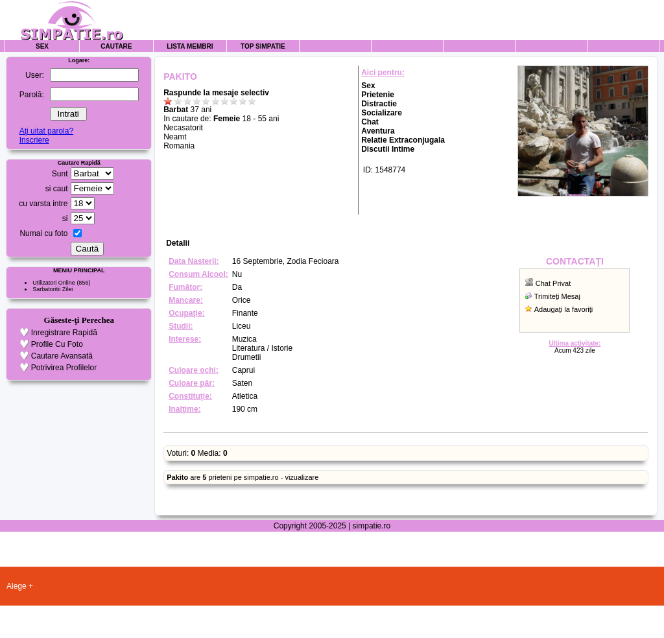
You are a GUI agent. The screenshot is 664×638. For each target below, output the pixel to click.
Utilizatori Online (53, 282)
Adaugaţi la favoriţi (563, 309)
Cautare (116, 46)
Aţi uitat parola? (46, 131)
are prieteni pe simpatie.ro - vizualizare (242, 477)
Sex (42, 46)
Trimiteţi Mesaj (557, 296)
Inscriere (34, 140)
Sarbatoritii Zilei (52, 289)
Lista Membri (190, 46)
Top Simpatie (263, 46)
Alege (16, 586)
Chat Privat (553, 283)
